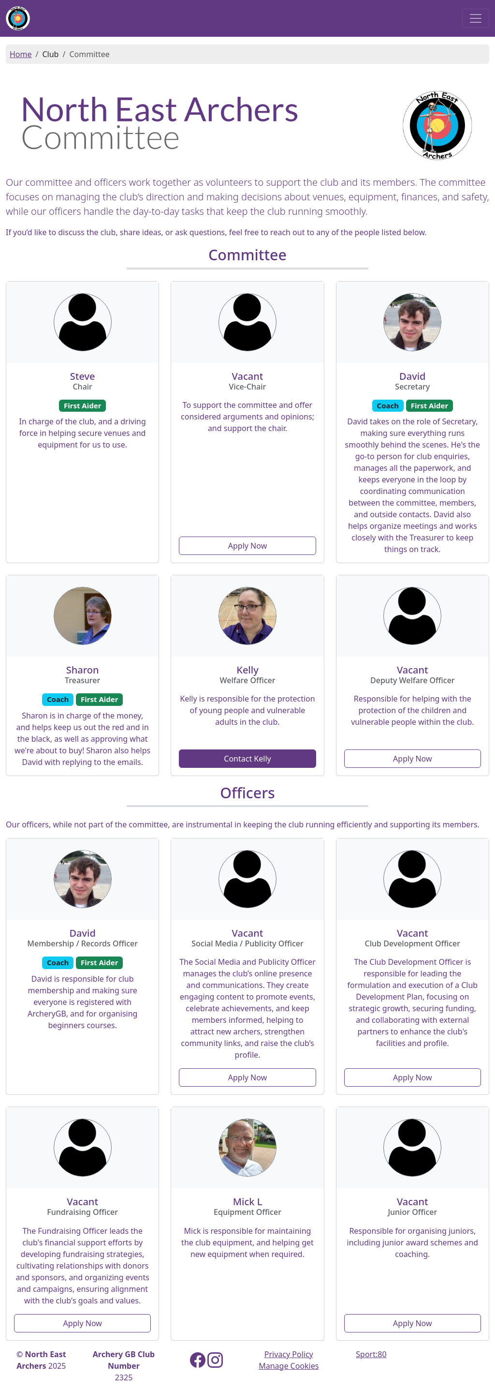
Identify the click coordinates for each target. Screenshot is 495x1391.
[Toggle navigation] (475, 18)
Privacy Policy (288, 1354)
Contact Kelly (247, 758)
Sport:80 (371, 1354)
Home (21, 54)
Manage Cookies (289, 1366)
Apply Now (247, 545)
